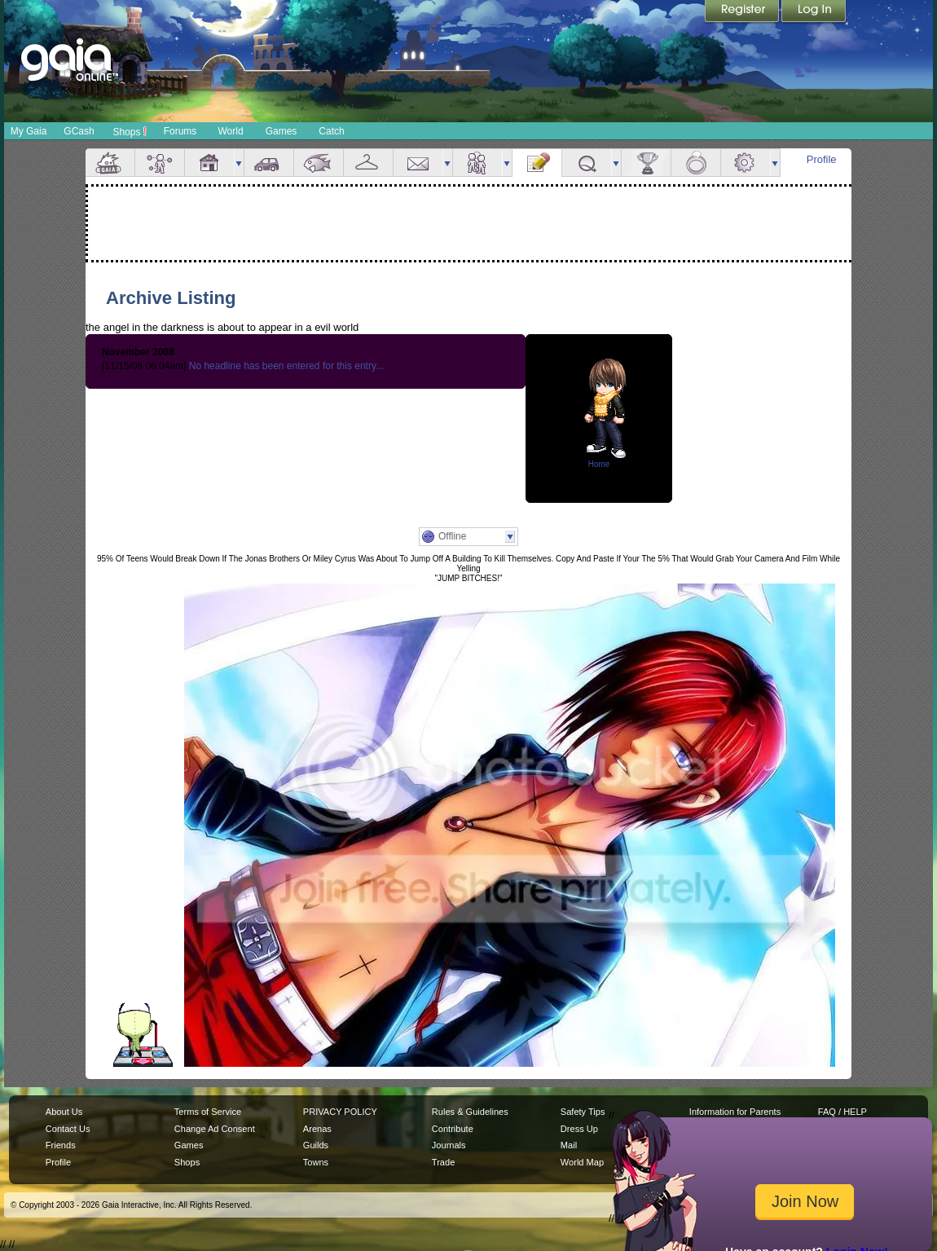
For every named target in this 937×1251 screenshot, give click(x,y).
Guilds (315, 1145)
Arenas (317, 1129)
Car (268, 162)
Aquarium (318, 162)
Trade (443, 1162)
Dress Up (579, 1129)
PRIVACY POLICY (340, 1112)
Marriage (695, 162)
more (239, 162)
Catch (331, 131)
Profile (822, 159)
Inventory (368, 162)
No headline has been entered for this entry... (286, 366)
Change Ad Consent (214, 1129)
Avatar (159, 162)
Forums (180, 131)
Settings (745, 162)
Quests (586, 162)
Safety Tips (583, 1112)
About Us (64, 1112)
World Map (582, 1162)
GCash (79, 131)
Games (281, 131)
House (209, 162)
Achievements (646, 162)
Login (814, 12)
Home (599, 464)
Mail (418, 162)
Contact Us (68, 1129)
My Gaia (29, 131)
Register (743, 12)
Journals (449, 1145)
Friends (477, 162)
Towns (315, 1162)
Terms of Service (207, 1112)
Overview (110, 162)
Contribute (452, 1129)
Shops (129, 131)
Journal (536, 162)
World (230, 131)
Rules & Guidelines (470, 1112)
